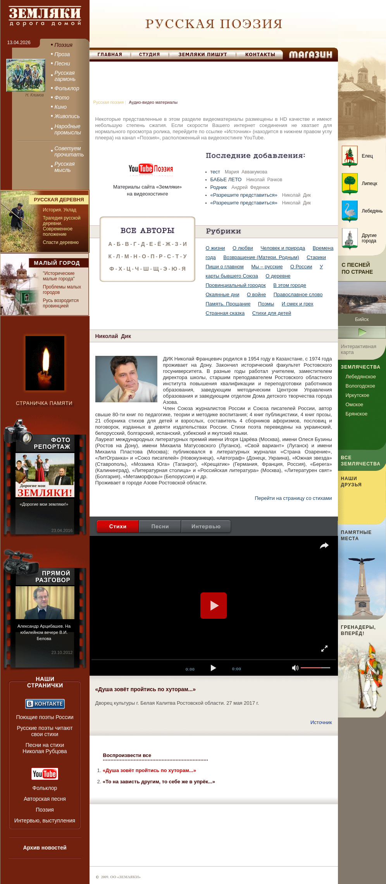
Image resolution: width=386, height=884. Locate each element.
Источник (321, 722)
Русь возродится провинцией (61, 303)
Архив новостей (44, 848)
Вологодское (360, 386)
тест (216, 172)
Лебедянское (361, 376)
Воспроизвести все (127, 755)
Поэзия (45, 810)
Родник (219, 187)
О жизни (215, 248)
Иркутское (358, 395)
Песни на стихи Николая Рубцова (44, 748)
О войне (256, 294)
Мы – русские (267, 266)
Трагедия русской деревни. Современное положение (62, 226)
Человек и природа (282, 248)
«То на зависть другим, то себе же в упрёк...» (159, 781)
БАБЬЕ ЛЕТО (226, 179)
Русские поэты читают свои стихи (44, 731)
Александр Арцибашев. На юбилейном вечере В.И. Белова (44, 632)
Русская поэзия (108, 102)
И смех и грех (298, 304)
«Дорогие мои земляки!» (44, 504)
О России (301, 266)
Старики (316, 257)
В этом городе (289, 285)
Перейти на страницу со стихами (293, 498)
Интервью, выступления (44, 820)
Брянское (357, 414)
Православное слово (298, 294)
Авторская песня (45, 799)
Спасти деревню (61, 242)
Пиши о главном (225, 266)
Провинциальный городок (236, 285)
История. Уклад (59, 210)
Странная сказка (225, 313)
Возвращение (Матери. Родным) (261, 257)
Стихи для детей (271, 313)
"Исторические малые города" (59, 276)
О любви (243, 248)
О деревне (277, 276)
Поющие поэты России (44, 717)
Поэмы (266, 304)
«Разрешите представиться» (244, 195)
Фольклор (45, 788)
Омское (355, 404)
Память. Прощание (228, 304)
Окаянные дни (223, 294)
